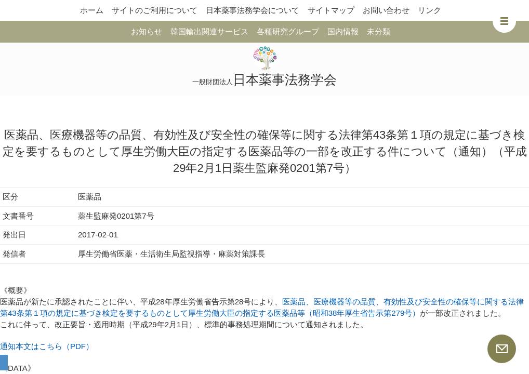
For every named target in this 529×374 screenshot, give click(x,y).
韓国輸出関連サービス (209, 31)
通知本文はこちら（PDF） (47, 346)
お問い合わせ (386, 10)
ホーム (91, 10)
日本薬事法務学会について (252, 10)
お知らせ (146, 31)
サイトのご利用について (154, 10)
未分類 (378, 31)
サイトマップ (331, 10)
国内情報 (343, 31)
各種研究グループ (288, 31)
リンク (429, 10)
